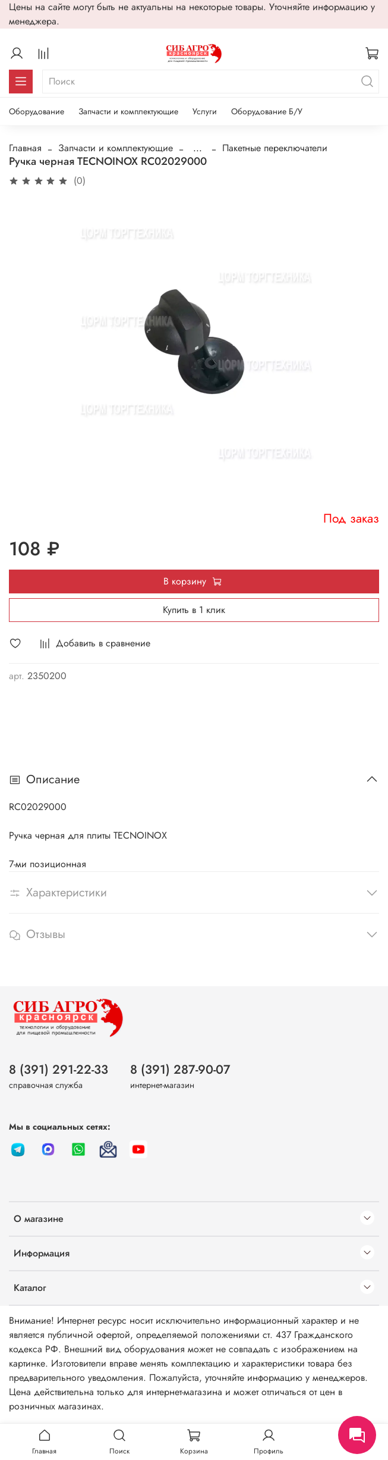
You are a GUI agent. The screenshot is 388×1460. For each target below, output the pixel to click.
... (197, 148)
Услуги (205, 111)
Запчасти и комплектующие (128, 111)
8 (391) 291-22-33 (58, 1069)
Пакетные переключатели (274, 148)
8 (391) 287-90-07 (180, 1069)
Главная (25, 148)
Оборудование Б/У (266, 111)
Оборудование (36, 111)
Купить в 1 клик (194, 610)
